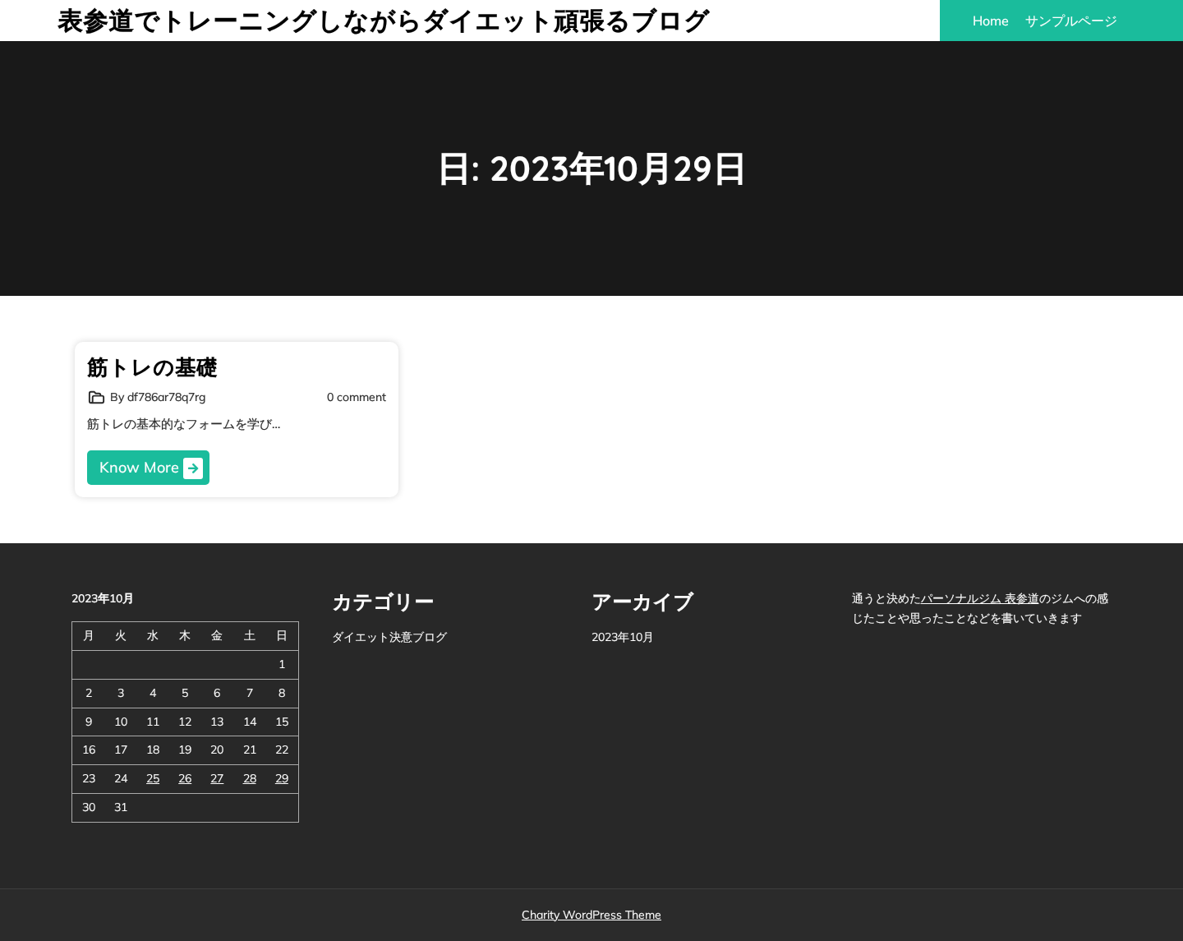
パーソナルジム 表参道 (980, 598)
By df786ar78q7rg (157, 397)
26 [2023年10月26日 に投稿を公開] (184, 778)
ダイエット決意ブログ (389, 637)
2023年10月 (623, 637)
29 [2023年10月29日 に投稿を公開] (281, 778)
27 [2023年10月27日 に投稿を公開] (216, 778)
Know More (151, 468)
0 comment (356, 397)
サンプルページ (1071, 20)
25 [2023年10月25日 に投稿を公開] (152, 778)
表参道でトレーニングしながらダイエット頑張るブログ (384, 20)
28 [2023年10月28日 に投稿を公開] (249, 778)
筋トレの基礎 (152, 367)
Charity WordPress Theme (591, 914)
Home (991, 20)
